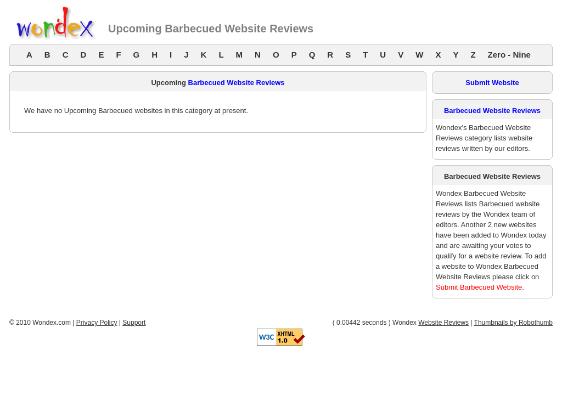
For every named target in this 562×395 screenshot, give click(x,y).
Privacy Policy (96, 322)
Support (133, 322)
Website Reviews (443, 322)
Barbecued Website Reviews (236, 82)
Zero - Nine (509, 54)
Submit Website (492, 82)
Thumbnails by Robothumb (513, 322)
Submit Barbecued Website (479, 287)
